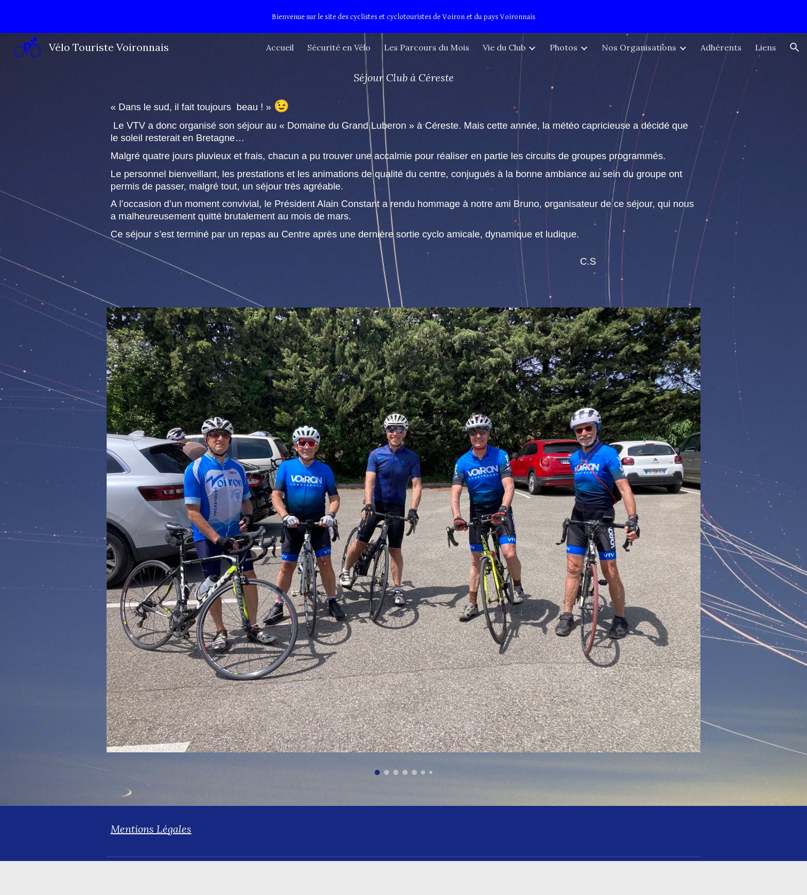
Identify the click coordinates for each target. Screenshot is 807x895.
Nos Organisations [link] (639, 47)
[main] (403, 77)
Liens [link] (765, 47)
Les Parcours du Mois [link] (426, 47)
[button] (794, 47)
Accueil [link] (280, 47)
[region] (403, 16)
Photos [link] (563, 47)
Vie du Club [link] (504, 47)
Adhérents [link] (721, 47)
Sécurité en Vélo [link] (339, 47)
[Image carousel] (403, 541)
